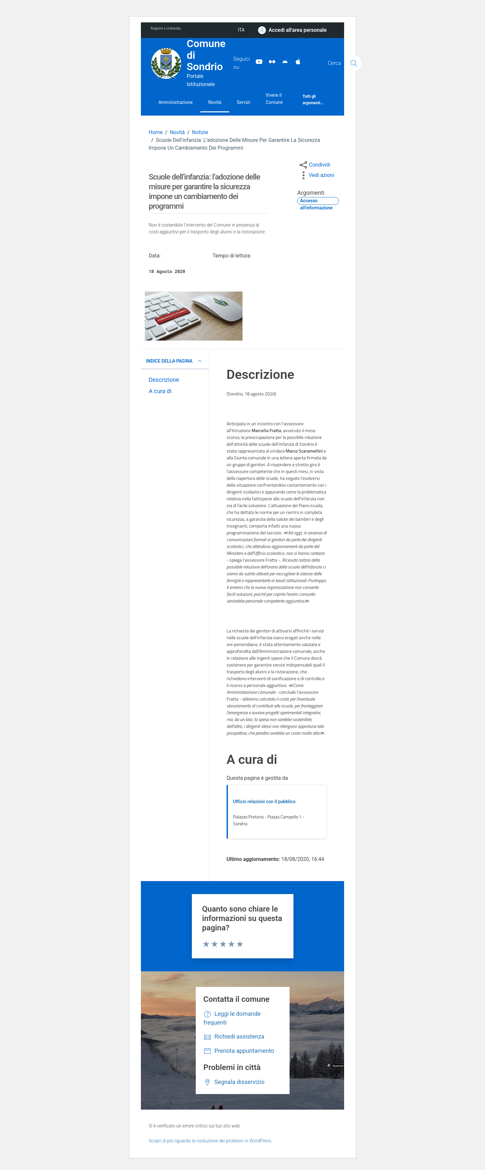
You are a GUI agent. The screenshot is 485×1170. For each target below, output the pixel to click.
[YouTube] (256, 61)
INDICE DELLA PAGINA (175, 361)
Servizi (243, 102)
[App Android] (282, 61)
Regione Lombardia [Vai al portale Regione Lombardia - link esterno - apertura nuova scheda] (166, 28)
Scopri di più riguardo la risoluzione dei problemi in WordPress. (210, 1140)
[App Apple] (295, 61)
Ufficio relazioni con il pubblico (264, 801)
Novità (214, 102)
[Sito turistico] (269, 61)
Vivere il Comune (274, 99)
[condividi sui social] (314, 165)
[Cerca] (354, 63)
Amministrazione (175, 102)
